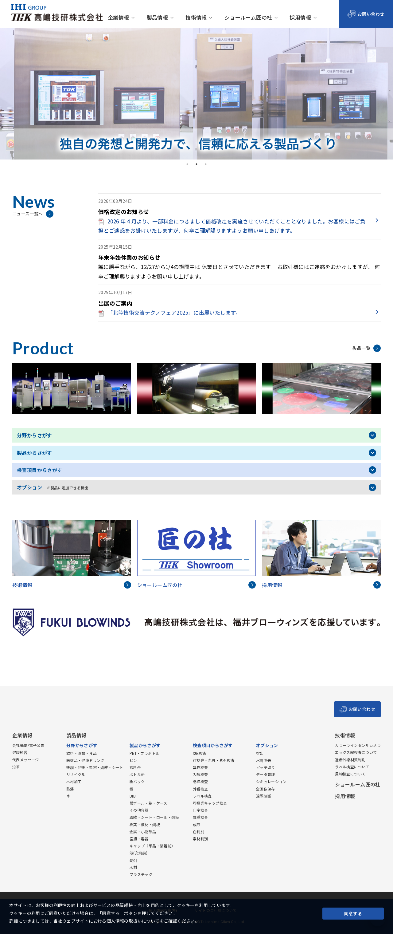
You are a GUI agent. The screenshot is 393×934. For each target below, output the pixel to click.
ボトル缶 (137, 774)
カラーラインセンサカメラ (358, 745)
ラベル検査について (352, 767)
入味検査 (200, 774)
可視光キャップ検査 (210, 803)
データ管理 (265, 774)
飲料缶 (135, 767)
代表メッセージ (25, 760)
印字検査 (200, 810)
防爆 (70, 789)
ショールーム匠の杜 (248, 17)
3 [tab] (206, 164)
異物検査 (200, 767)
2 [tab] (196, 164)
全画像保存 (265, 789)
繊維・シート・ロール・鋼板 (154, 817)
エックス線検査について (356, 752)
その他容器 (139, 810)
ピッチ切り (265, 767)
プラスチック (141, 874)
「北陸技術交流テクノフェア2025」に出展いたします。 (169, 313)
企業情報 (118, 17)
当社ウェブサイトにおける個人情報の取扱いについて (106, 921)
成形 (196, 824)
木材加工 (74, 781)
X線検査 (200, 753)
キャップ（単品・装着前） (152, 846)
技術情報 (196, 17)
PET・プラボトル (145, 753)
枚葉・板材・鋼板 (145, 824)
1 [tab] (187, 164)
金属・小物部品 (143, 832)
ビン (133, 760)
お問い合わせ (371, 14)
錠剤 (133, 860)
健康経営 (20, 752)
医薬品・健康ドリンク (85, 760)
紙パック (137, 781)
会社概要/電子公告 (28, 745)
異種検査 (200, 817)
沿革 (16, 767)
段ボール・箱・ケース (148, 803)
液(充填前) (138, 853)
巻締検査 (200, 781)
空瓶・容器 (139, 839)
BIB (133, 796)
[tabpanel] (196, 94)
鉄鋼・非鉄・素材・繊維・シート (94, 767)
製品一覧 (361, 348)
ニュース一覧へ (27, 214)
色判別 (198, 832)
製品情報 (157, 17)
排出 (260, 753)
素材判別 (200, 839)
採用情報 (300, 17)
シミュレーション (271, 781)
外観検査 (200, 789)
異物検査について (350, 774)
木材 (133, 867)
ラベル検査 (202, 796)
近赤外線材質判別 (350, 760)
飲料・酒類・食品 (81, 753)
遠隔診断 (263, 796)
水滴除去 (263, 760)
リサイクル (75, 774)
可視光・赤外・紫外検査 (214, 760)
